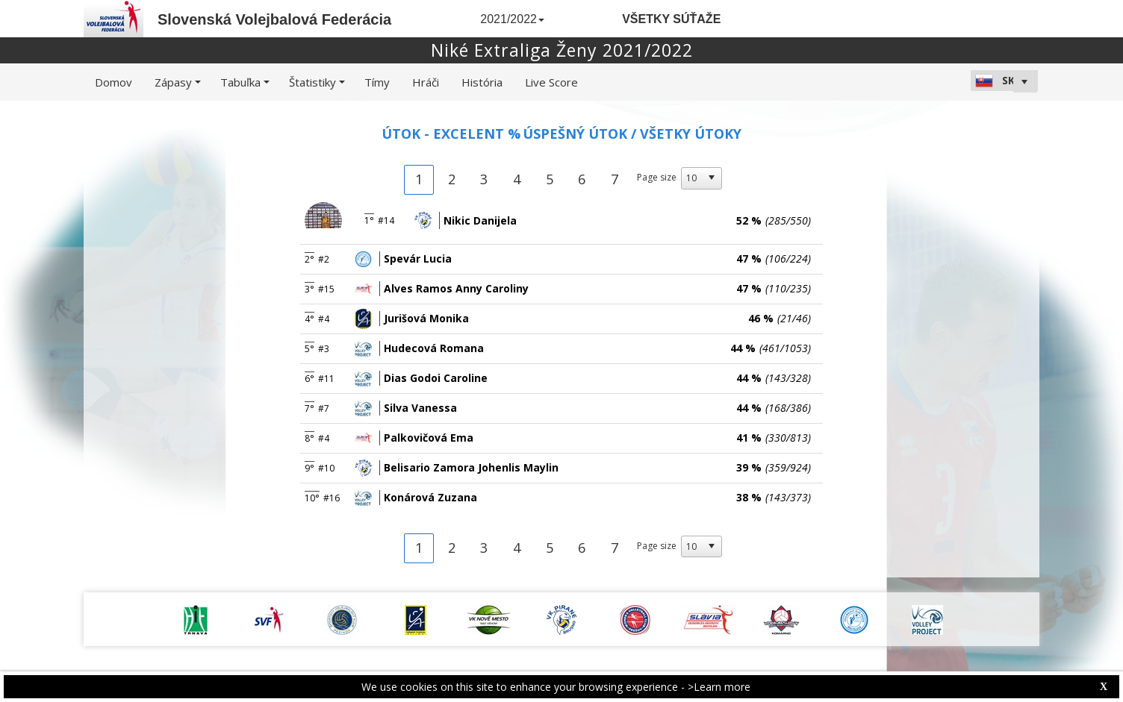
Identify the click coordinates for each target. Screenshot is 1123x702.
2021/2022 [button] (512, 19)
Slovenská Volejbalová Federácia (274, 19)
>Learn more (719, 687)
